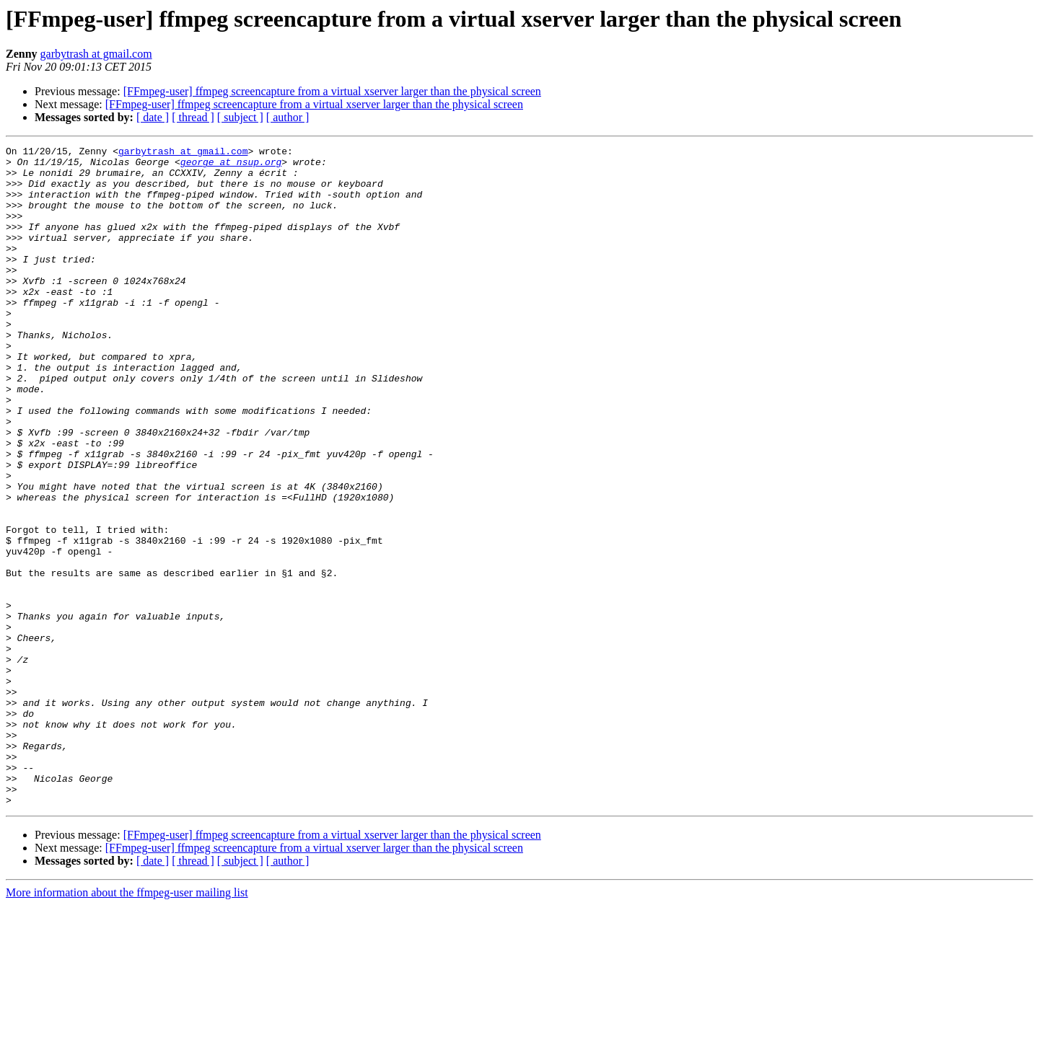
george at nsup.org (230, 165)
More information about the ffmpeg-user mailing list (127, 1024)
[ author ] (288, 117)
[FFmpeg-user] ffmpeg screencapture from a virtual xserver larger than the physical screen (332, 91)
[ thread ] (193, 117)
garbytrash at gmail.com (96, 54)
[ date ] (152, 117)
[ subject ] (240, 117)
